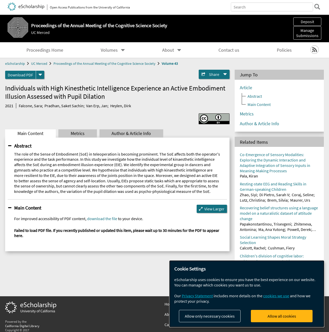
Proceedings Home (44, 50)
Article (246, 88)
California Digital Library (22, 326)
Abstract (22, 146)
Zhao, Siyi (248, 194)
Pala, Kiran (249, 175)
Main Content (30, 133)
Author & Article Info (131, 133)
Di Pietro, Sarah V (274, 194)
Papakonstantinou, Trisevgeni (265, 224)
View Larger (214, 208)
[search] (317, 7)
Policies (284, 50)
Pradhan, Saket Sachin (64, 105)
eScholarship (15, 63)
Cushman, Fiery (281, 247)
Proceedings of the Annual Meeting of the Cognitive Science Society (104, 63)
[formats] (40, 75)
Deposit (307, 21)
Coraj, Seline (303, 194)
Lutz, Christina (252, 200)
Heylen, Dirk (120, 105)
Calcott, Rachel (252, 247)
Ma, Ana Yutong (271, 229)
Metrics (78, 133)
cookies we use (276, 295)
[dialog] (247, 294)
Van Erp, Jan (96, 105)
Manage (307, 33)
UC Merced (40, 32)
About (168, 50)
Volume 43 (170, 63)
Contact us (228, 50)
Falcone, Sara (30, 105)
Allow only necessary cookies (210, 316)
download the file (102, 218)
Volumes (109, 50)
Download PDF (20, 74)
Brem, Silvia (277, 200)
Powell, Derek (299, 229)
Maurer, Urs (300, 200)
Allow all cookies (282, 316)
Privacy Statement (197, 295)
